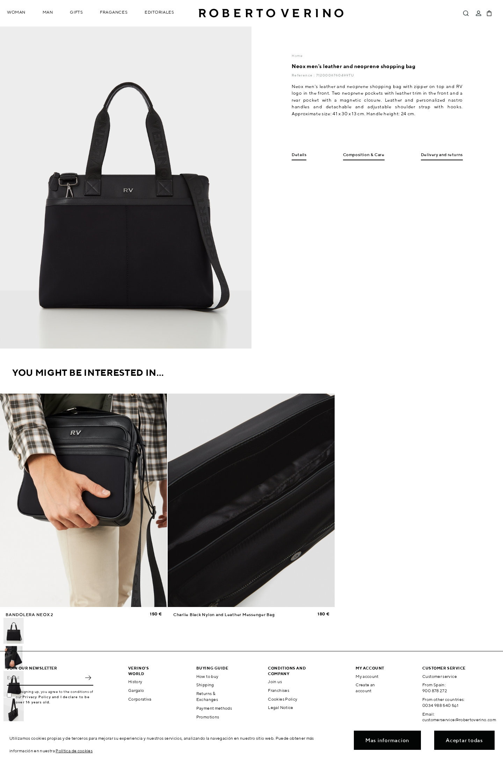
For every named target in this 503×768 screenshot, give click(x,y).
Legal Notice (280, 707)
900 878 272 (434, 690)
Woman (16, 12)
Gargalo (136, 690)
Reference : (304, 75)
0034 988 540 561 (440, 705)
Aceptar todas (464, 740)
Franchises (278, 690)
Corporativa (140, 699)
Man (48, 12)
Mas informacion (387, 740)
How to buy (207, 676)
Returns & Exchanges (207, 696)
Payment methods (214, 708)
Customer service (439, 676)
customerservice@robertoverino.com (459, 719)
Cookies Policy (282, 699)
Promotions (207, 716)
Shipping (205, 684)
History (135, 681)
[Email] (45, 678)
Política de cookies (74, 750)
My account (367, 676)
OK (88, 678)
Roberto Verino (271, 13)
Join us (275, 681)
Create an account (365, 687)
